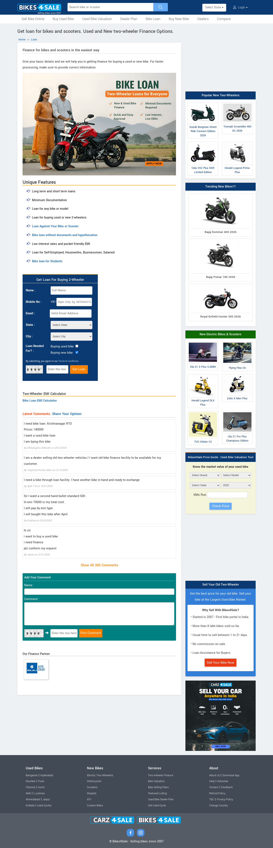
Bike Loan (153, 19)
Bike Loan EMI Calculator (40, 400)
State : (30, 325)
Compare (224, 19)
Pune (41, 781)
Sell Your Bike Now (220, 662)
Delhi (29, 793)
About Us (214, 775)
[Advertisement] (220, 58)
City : (29, 336)
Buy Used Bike (63, 19)
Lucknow (39, 793)
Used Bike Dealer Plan (160, 799)
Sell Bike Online (33, 19)
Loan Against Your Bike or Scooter (55, 226)
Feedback (227, 787)
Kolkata (30, 805)
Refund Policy (217, 793)
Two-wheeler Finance (160, 775)
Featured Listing (157, 793)
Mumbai (30, 781)
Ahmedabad (33, 799)
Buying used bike (62, 346)
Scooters (92, 787)
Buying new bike (62, 353)
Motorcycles (94, 781)
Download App (230, 775)
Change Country (218, 805)
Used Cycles (44, 805)
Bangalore (32, 775)
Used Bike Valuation (97, 19)
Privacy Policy (225, 799)
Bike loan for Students (47, 261)
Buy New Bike (179, 19)
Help (212, 781)
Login (240, 7)
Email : (30, 313)
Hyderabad (46, 775)
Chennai (30, 787)
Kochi (41, 787)
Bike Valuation (156, 781)
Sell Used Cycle (157, 805)
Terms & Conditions (68, 361)
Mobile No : (33, 302)
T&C (211, 799)
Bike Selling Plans (158, 787)
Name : (30, 290)
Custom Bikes (95, 805)
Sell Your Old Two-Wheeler (220, 584)
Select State (214, 7)
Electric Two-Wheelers (100, 775)
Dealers (203, 19)
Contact (213, 787)
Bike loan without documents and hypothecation (64, 235)
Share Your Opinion (67, 413)
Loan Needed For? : (35, 348)
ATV (89, 799)
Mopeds (91, 793)
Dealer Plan (128, 19)
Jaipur (46, 799)
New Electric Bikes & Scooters (220, 334)
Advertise (222, 781)
